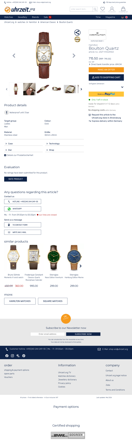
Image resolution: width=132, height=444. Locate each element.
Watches (8, 17)
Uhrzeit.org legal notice (116, 375)
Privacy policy (64, 383)
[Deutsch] (122, 17)
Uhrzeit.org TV (64, 372)
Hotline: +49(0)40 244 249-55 (16, 2)
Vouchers (8, 377)
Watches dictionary (67, 376)
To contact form (17, 225)
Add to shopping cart (107, 77)
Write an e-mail (16, 232)
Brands (35, 17)
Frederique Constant (34, 275)
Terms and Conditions (115, 390)
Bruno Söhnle (14, 275)
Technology (54, 143)
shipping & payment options (16, 370)
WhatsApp (14, 209)
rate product (15, 179)
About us (110, 380)
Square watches (52, 301)
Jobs (108, 385)
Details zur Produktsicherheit (20, 155)
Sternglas (54, 275)
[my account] (112, 9)
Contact (109, 371)
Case (10, 143)
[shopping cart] (123, 9)
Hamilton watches (20, 301)
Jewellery (22, 17)
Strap (52, 150)
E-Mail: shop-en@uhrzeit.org (41, 2)
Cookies (61, 387)
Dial (10, 150)
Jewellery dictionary (67, 379)
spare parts (9, 373)
